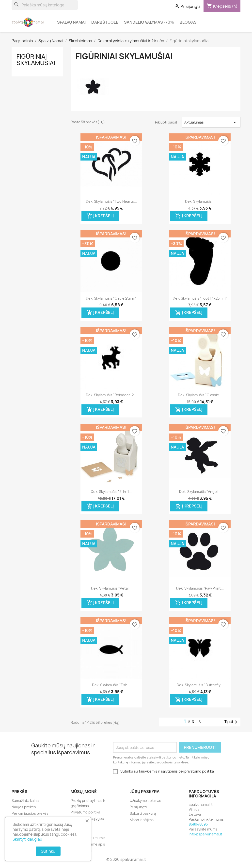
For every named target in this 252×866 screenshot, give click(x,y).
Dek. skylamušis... (200, 201)
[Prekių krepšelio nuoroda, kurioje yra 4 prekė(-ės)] (221, 6)
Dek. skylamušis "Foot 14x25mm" (200, 298)
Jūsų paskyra (144, 791)
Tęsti (231, 722)
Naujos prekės (24, 807)
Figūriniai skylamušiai (35, 59)
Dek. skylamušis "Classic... (200, 395)
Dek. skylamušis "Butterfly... (200, 685)
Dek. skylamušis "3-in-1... (111, 491)
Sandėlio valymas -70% (149, 22)
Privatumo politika (85, 812)
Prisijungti (138, 807)
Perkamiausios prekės (30, 813)
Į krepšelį (100, 216)
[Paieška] (45, 5)
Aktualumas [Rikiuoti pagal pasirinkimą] (211, 122)
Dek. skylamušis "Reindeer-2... (111, 395)
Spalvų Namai (71, 22)
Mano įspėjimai (142, 819)
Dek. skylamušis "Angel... (199, 491)
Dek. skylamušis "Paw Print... (200, 588)
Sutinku (48, 851)
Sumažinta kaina (25, 800)
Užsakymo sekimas (145, 800)
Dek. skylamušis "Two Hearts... (111, 201)
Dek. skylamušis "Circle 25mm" (111, 298)
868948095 (198, 824)
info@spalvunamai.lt (205, 834)
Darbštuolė (104, 22)
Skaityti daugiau (27, 839)
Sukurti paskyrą (143, 813)
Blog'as (188, 22)
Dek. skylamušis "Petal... (111, 588)
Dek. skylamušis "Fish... (111, 685)
